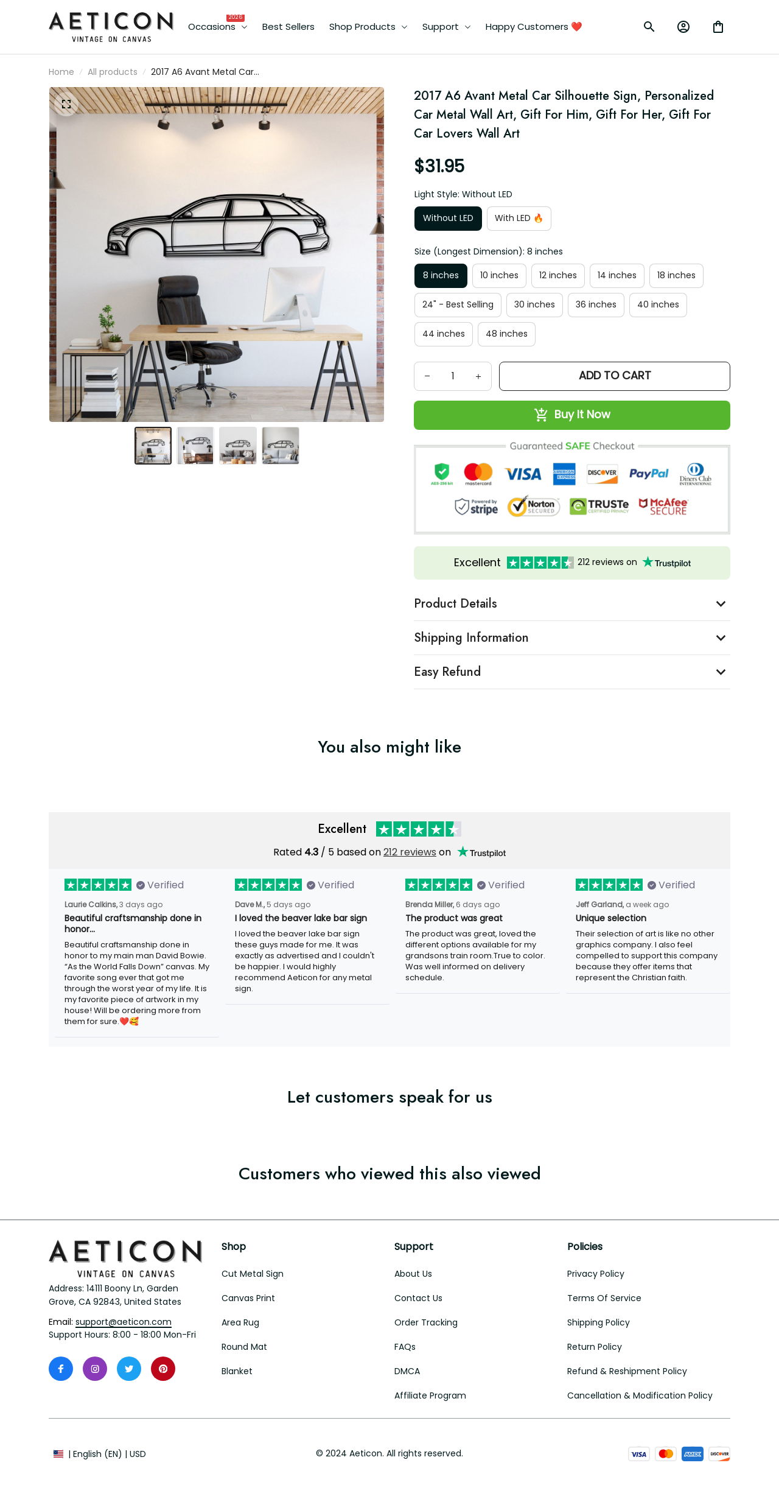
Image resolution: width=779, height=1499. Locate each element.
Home (61, 72)
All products (113, 72)
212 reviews (409, 852)
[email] (123, 1322)
